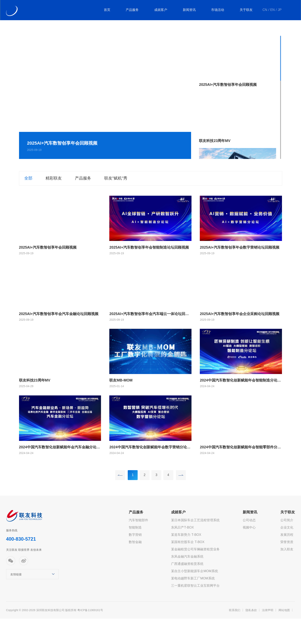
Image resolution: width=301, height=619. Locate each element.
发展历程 (286, 535)
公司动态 (249, 520)
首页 (108, 10)
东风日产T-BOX (182, 528)
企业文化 (286, 528)
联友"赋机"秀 (118, 178)
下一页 (182, 475)
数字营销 (135, 535)
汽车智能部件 (138, 520)
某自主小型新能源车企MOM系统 (194, 571)
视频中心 (249, 528)
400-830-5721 (21, 539)
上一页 (119, 475)
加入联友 (286, 549)
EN (272, 10)
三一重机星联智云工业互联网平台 (195, 586)
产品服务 (133, 10)
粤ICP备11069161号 (90, 610)
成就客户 (161, 10)
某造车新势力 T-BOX (186, 535)
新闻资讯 (189, 10)
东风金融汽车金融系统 (187, 557)
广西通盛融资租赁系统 (187, 564)
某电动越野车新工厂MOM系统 (193, 578)
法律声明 (267, 610)
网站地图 (284, 610)
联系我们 (234, 610)
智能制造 (135, 528)
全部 (28, 178)
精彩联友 (54, 178)
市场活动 (218, 10)
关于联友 (246, 10)
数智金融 (135, 542)
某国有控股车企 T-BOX (187, 542)
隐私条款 (251, 610)
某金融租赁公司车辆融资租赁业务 (195, 549)
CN (265, 10)
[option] (105, 97)
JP (280, 10)
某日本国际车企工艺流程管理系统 (195, 520)
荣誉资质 (286, 542)
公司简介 (286, 520)
